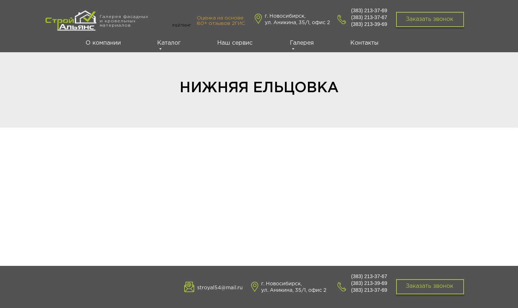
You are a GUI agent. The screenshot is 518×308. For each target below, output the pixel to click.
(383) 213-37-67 (369, 17)
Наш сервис (235, 43)
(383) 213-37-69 (369, 10)
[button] (430, 286)
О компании (103, 43)
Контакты (364, 43)
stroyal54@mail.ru (220, 288)
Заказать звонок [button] (429, 19)
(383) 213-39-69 (369, 24)
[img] (71, 22)
